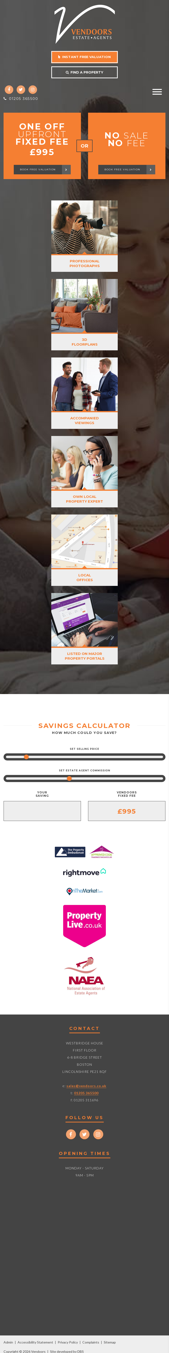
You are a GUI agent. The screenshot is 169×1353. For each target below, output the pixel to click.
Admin (8, 1342)
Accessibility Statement (35, 1342)
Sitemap (110, 1342)
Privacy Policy (68, 1342)
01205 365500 (21, 98)
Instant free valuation (84, 57)
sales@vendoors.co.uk (86, 1086)
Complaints (90, 1342)
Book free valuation (45, 169)
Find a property (84, 72)
